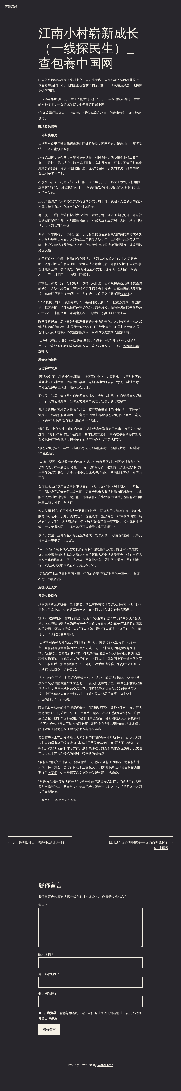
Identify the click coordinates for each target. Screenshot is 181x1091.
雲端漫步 (11, 7)
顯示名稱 (45, 955)
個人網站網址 (47, 993)
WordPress (105, 1065)
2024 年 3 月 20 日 (66, 799)
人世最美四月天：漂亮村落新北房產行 (39, 842)
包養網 (124, 294)
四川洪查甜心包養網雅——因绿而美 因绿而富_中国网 (138, 845)
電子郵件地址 (49, 974)
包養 (134, 718)
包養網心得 (131, 346)
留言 (42, 905)
